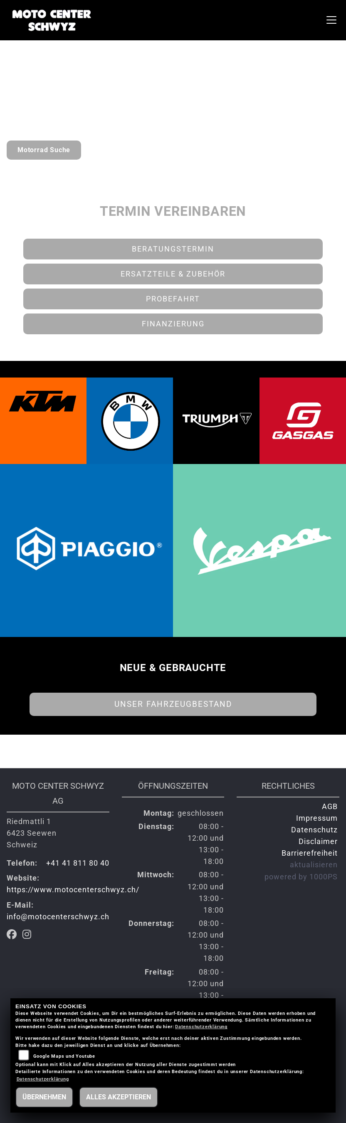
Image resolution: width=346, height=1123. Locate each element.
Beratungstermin (173, 249)
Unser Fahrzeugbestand (173, 704)
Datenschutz (314, 830)
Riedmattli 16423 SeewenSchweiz (32, 833)
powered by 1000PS (301, 877)
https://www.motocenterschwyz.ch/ (73, 890)
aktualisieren (314, 865)
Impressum (317, 818)
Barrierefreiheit (310, 853)
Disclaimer (318, 841)
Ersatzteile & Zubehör (173, 274)
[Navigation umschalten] (331, 20)
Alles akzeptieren (118, 1097)
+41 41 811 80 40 (77, 863)
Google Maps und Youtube (64, 1056)
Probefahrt (173, 299)
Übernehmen (44, 1097)
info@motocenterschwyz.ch (58, 917)
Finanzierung (173, 324)
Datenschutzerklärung (201, 1026)
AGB (330, 806)
